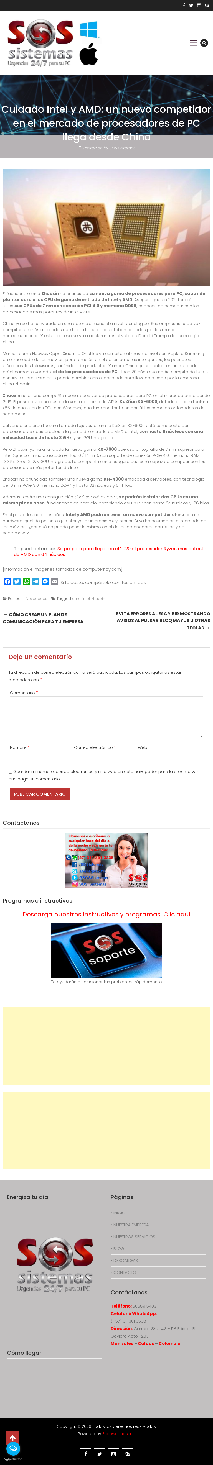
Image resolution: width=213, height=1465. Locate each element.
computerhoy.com (102, 569)
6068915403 (144, 1306)
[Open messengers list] (13, 1449)
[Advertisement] (106, 1046)
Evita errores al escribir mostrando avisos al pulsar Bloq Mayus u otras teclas (163, 621)
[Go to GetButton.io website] (13, 1459)
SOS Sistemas (122, 148)
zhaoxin (98, 598)
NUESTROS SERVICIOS (134, 1236)
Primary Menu (193, 42)
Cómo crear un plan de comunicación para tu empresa (43, 618)
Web (142, 747)
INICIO (119, 1213)
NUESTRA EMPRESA (131, 1225)
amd (76, 598)
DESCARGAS (125, 1260)
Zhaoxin (23, 384)
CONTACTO (124, 1272)
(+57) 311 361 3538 (128, 1321)
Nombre (20, 747)
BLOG (118, 1248)
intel (86, 598)
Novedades (36, 598)
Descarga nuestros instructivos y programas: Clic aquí (106, 914)
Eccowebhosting (118, 1433)
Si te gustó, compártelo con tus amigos (103, 582)
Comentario (24, 693)
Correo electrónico (95, 747)
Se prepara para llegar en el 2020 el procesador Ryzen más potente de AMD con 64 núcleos (110, 551)
